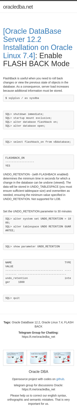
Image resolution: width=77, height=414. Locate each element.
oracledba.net (18, 7)
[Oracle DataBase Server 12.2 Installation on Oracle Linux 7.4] (37, 43)
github (60, 379)
